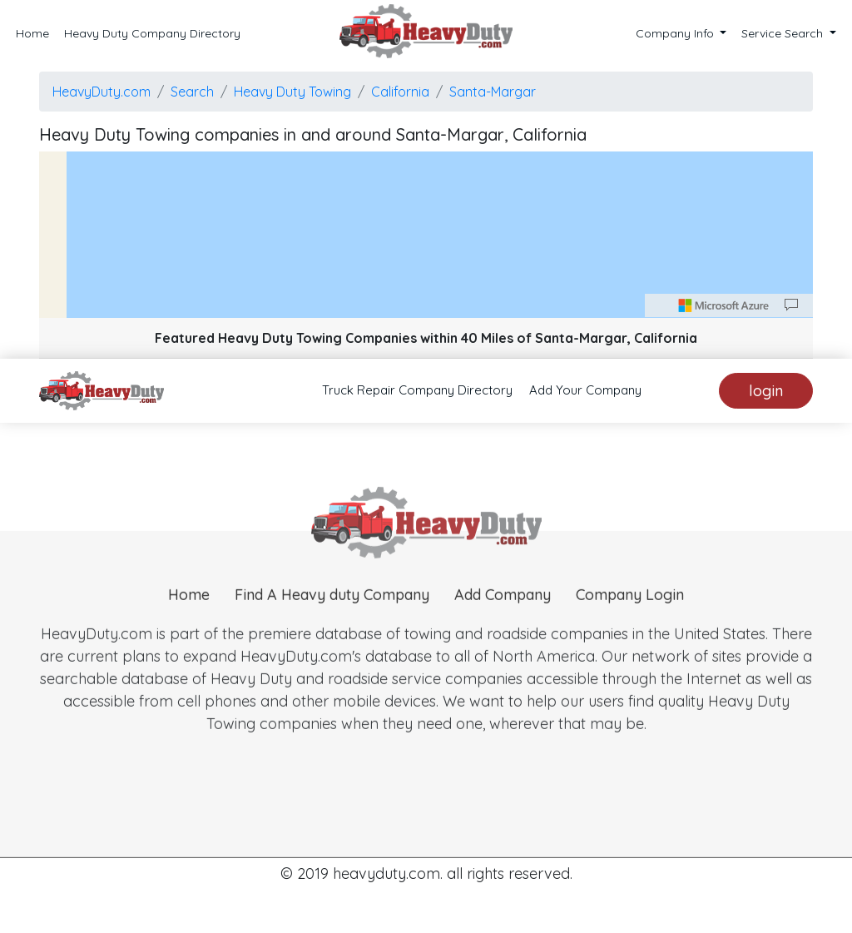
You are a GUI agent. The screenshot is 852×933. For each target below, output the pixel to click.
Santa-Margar (492, 91)
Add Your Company (585, 390)
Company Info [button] (676, 33)
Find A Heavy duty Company (332, 610)
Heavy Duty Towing (292, 91)
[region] (426, 234)
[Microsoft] (724, 305)
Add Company (502, 610)
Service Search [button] (783, 33)
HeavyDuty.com (101, 91)
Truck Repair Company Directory (417, 390)
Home (32, 33)
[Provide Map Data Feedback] (791, 305)
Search (192, 91)
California (400, 91)
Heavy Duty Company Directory (152, 33)
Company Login (630, 610)
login (766, 390)
